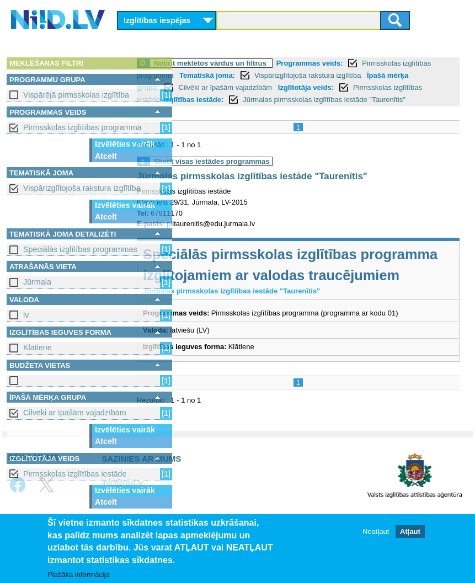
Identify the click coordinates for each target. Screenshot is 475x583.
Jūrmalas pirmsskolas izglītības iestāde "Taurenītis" (296, 188)
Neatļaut (375, 531)
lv (26, 315)
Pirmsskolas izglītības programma (82, 127)
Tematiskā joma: (281, 75)
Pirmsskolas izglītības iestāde (75, 473)
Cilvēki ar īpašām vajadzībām (74, 412)
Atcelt (106, 156)
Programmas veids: (354, 63)
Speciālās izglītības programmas (80, 249)
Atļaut (410, 531)
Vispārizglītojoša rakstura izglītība (82, 188)
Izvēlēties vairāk (125, 144)
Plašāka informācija (78, 574)
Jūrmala (37, 281)
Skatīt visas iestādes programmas (256, 173)
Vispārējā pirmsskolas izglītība (76, 94)
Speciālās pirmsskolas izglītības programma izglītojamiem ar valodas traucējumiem (308, 287)
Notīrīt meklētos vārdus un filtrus (254, 63)
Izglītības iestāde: (348, 99)
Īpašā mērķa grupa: (217, 87)
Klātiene (37, 347)
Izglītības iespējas (157, 20)
